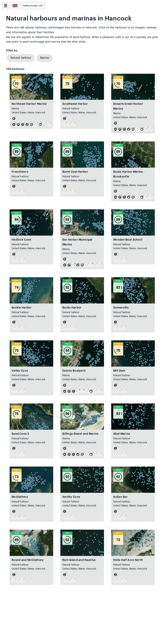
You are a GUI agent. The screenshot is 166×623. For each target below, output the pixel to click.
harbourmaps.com (33, 5)
